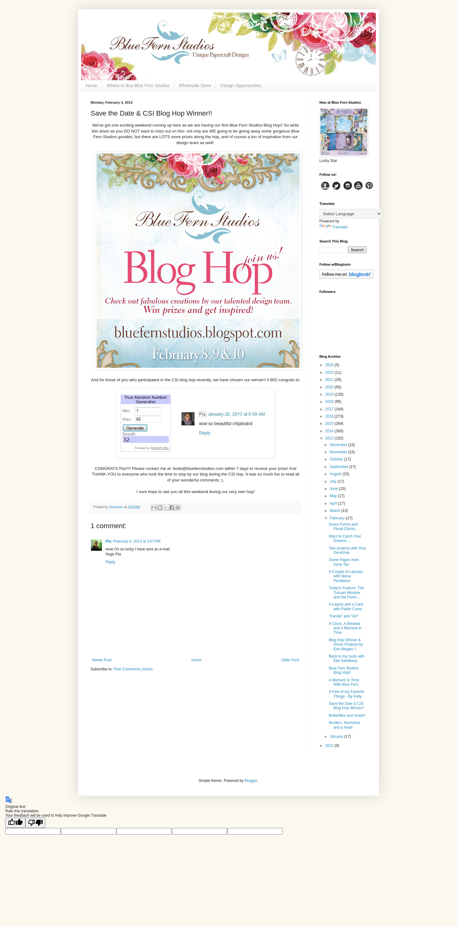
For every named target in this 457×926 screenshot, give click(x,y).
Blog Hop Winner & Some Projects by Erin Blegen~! (346, 644)
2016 (330, 416)
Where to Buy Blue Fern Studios (138, 85)
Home (91, 85)
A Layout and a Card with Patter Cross (346, 606)
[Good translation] (15, 823)
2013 (330, 438)
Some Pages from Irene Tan (344, 562)
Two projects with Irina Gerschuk (347, 550)
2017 (330, 409)
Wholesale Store (195, 85)
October (337, 459)
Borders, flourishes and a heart (344, 725)
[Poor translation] (35, 823)
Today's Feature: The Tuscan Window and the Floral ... (346, 592)
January (337, 736)
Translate (333, 227)
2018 (330, 401)
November (339, 452)
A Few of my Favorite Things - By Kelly (346, 693)
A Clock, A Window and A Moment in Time (345, 628)
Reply (110, 562)
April (334, 503)
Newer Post (102, 660)
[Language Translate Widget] (350, 214)
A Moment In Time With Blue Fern (344, 682)
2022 (330, 372)
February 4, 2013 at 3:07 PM (136, 541)
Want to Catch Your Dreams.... (345, 538)
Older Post (290, 660)
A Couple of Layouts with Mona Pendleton (345, 576)
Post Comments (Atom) (133, 669)
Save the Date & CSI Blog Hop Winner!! (346, 705)
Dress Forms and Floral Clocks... (343, 526)
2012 (330, 745)
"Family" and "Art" (343, 616)
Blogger (250, 780)
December (339, 445)
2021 (330, 379)
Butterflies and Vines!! (347, 715)
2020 (330, 387)
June (334, 488)
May (334, 496)
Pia (108, 541)
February (338, 518)
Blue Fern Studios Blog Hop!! (344, 670)
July (334, 481)
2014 (330, 431)
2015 (330, 423)
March (335, 510)
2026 (330, 365)
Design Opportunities (240, 85)
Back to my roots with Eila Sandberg (347, 658)
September (339, 467)
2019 (330, 394)
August (336, 474)
